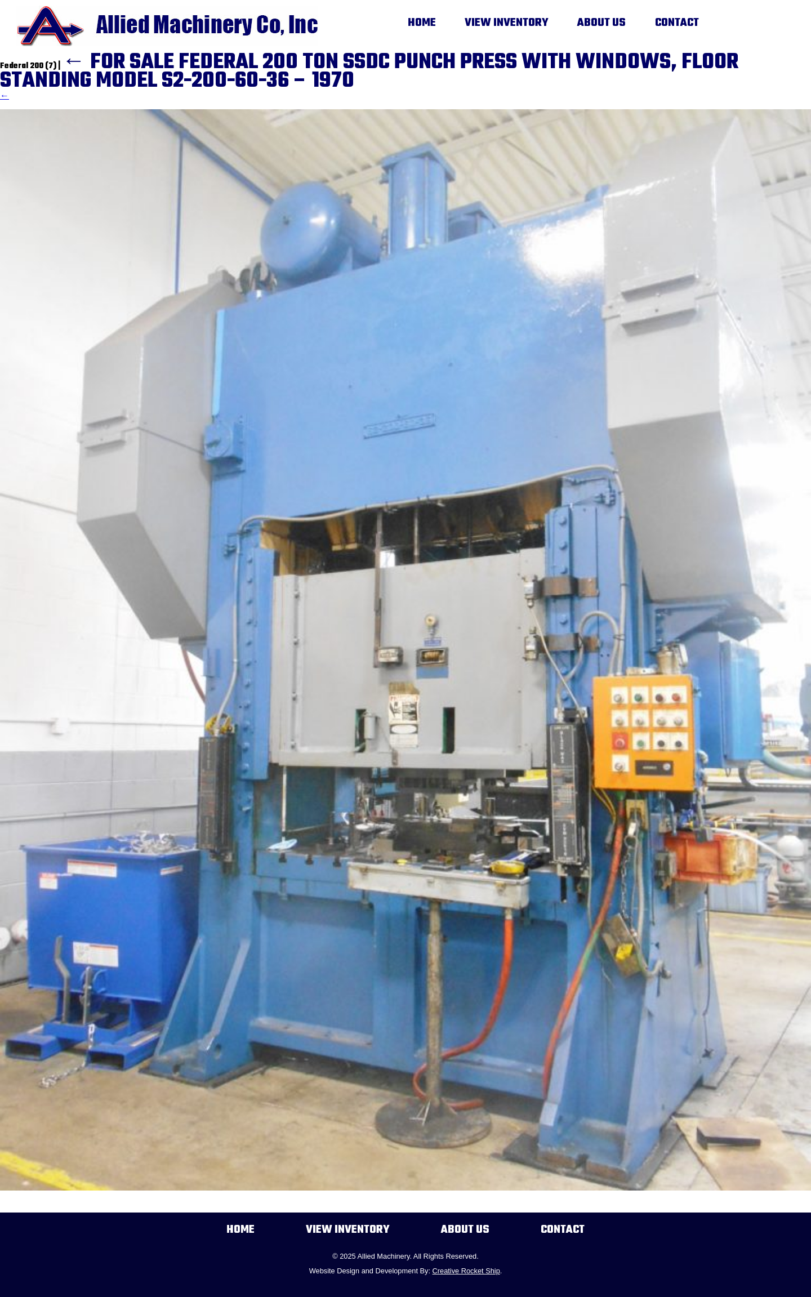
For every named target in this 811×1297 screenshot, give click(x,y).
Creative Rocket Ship (466, 1271)
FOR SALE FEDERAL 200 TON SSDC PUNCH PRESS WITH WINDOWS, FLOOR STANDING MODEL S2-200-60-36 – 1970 (369, 72)
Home (422, 23)
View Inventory (507, 23)
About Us (601, 23)
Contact (677, 23)
